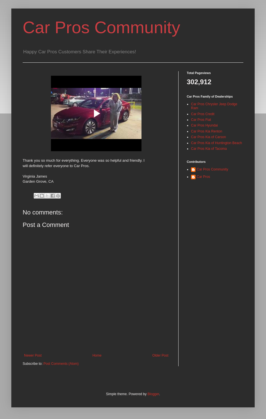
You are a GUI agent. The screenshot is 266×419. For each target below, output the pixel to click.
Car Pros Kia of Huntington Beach (216, 143)
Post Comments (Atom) (61, 364)
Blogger (153, 394)
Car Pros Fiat (201, 120)
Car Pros (203, 177)
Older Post (160, 355)
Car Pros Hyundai (204, 125)
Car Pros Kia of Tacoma (209, 149)
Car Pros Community (101, 27)
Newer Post (33, 355)
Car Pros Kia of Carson (208, 137)
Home (97, 355)
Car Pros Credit (202, 114)
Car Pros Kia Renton (206, 131)
